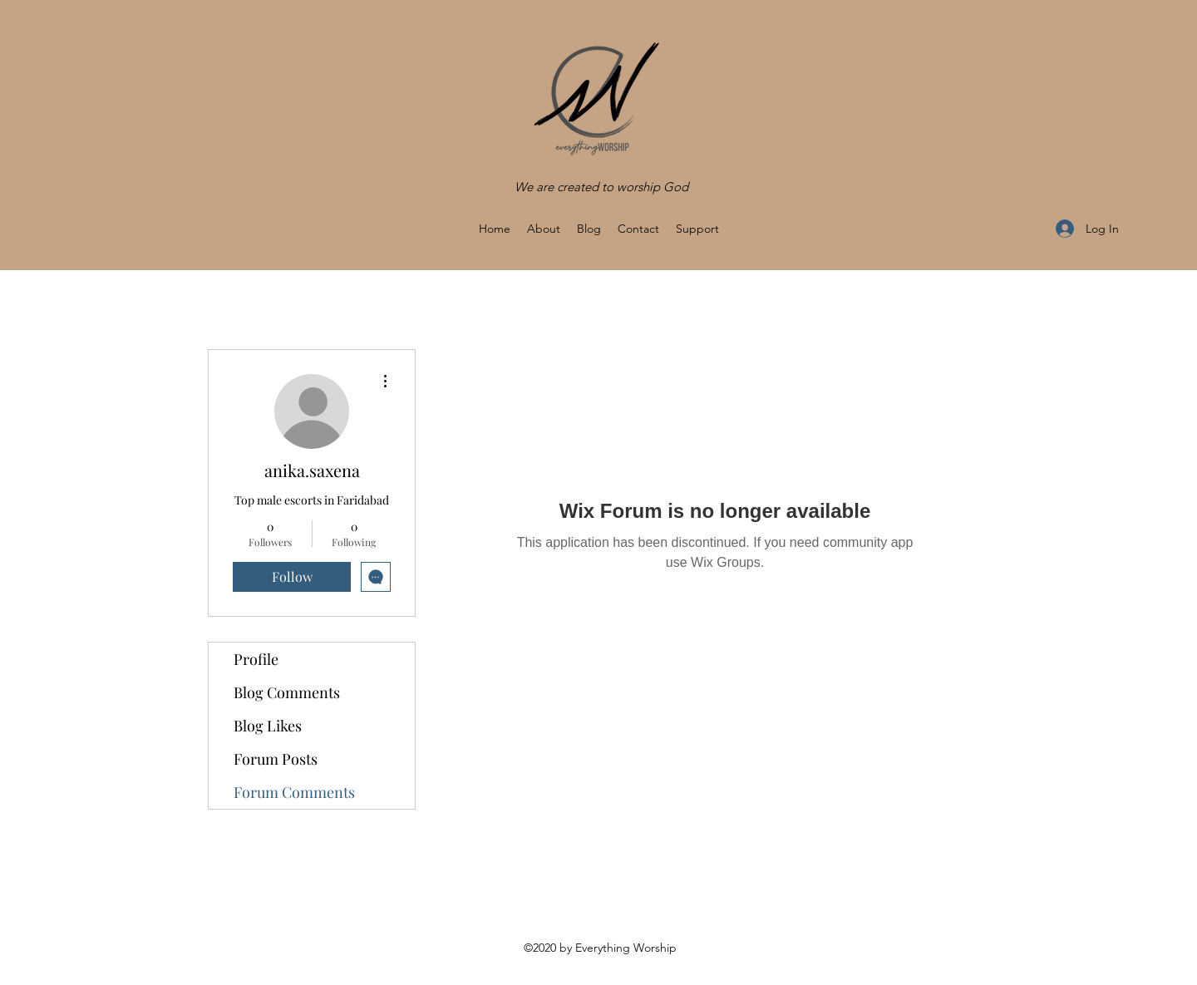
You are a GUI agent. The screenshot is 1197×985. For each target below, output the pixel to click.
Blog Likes (268, 726)
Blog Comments (287, 692)
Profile (256, 659)
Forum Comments (294, 792)
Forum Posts (276, 759)
